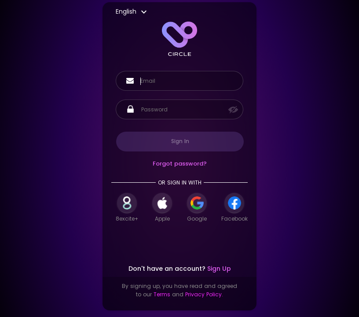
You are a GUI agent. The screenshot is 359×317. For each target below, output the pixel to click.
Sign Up (219, 268)
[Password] (184, 109)
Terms (162, 294)
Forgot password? (180, 163)
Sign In (180, 141)
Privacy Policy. (204, 294)
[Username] (187, 81)
